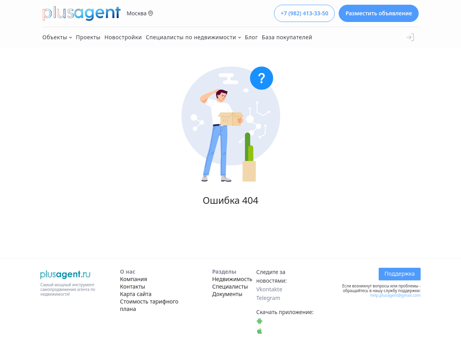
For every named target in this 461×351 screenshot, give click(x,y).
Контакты (132, 286)
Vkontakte (269, 289)
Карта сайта (135, 294)
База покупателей (287, 37)
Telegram (268, 298)
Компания (133, 279)
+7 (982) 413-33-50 (304, 13)
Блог (251, 37)
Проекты (88, 37)
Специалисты (230, 286)
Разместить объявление (378, 13)
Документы (227, 294)
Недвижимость (232, 279)
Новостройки (123, 37)
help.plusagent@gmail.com (395, 295)
